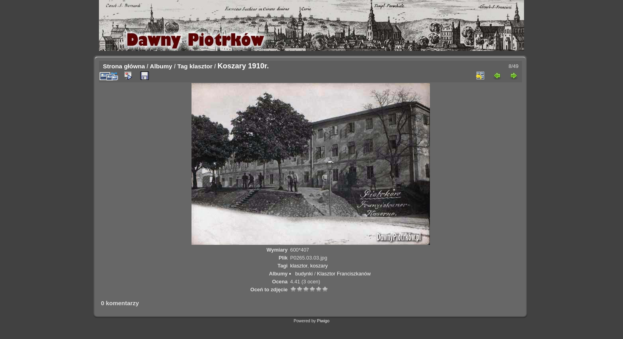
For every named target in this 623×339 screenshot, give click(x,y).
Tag (182, 66)
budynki (304, 274)
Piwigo (323, 320)
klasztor (201, 66)
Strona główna (124, 66)
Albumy (161, 66)
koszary (319, 266)
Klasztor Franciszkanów (344, 274)
